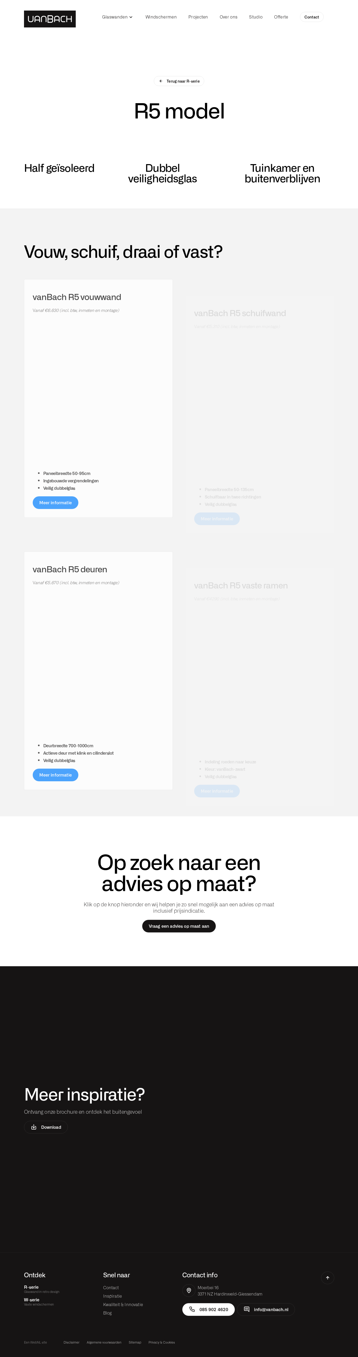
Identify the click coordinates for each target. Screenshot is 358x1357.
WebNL (35, 1342)
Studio (255, 16)
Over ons (229, 16)
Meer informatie (55, 513)
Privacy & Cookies (162, 1342)
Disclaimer (71, 1342)
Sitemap (135, 1342)
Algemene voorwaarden (104, 1342)
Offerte (281, 16)
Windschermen (161, 16)
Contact (311, 17)
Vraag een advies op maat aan (179, 926)
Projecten (198, 16)
